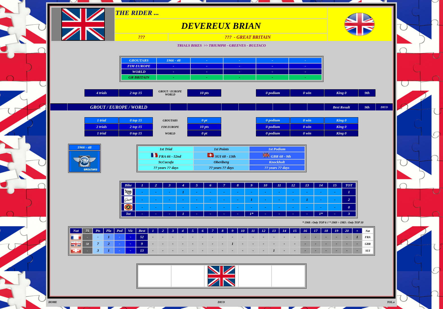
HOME (52, 302)
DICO (221, 302)
